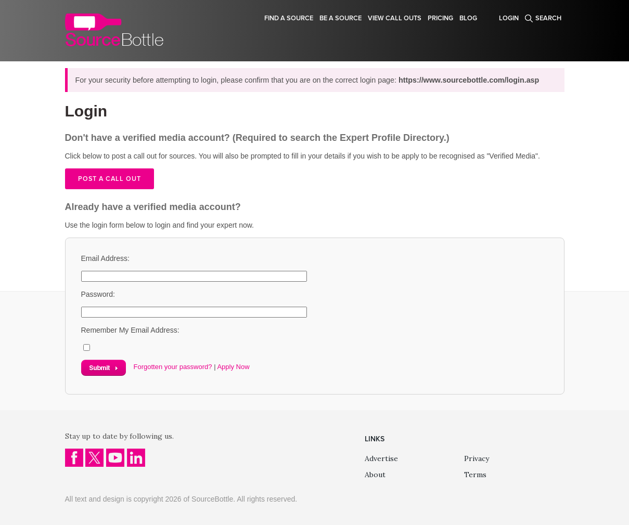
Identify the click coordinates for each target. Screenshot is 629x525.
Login (509, 18)
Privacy (476, 458)
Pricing (440, 18)
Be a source (340, 18)
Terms (475, 474)
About (375, 474)
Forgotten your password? (173, 367)
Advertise (381, 458)
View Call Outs (394, 18)
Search (548, 18)
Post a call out (109, 179)
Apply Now (233, 367)
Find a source (288, 18)
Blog (468, 18)
